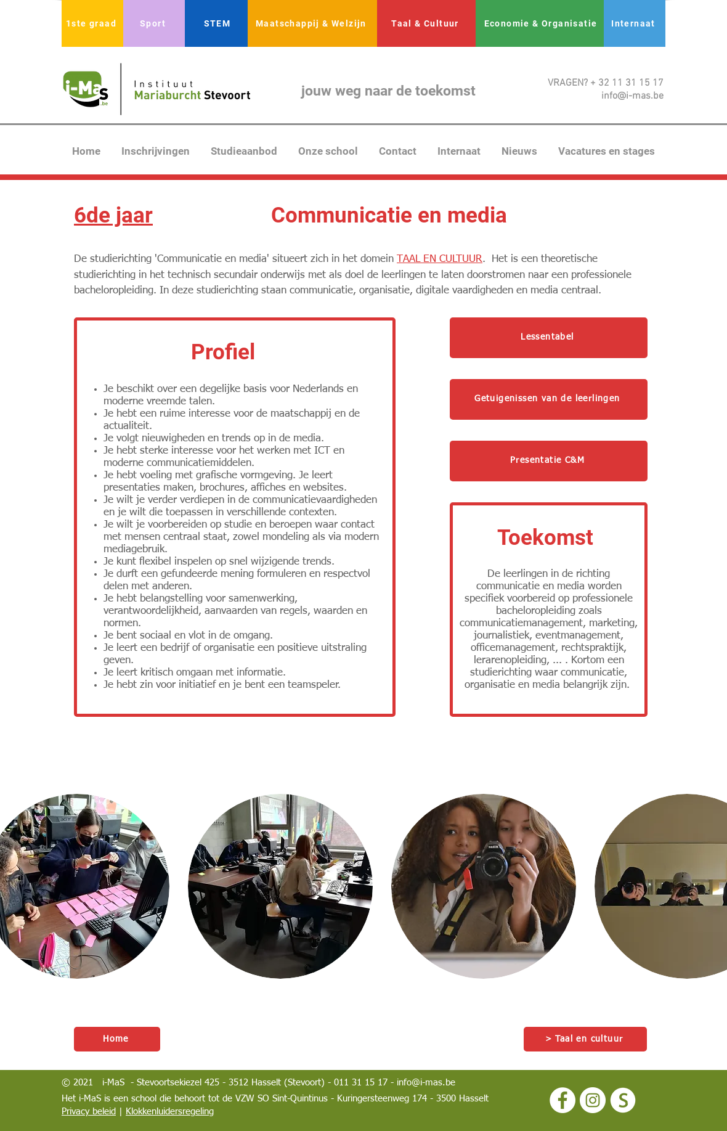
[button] (280, 886)
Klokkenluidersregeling (170, 1111)
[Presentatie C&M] (549, 461)
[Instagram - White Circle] (593, 1100)
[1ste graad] (92, 23)
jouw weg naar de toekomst (388, 91)
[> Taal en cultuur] (585, 1039)
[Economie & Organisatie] (542, 23)
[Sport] (154, 23)
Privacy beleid (89, 1111)
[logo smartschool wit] (623, 1100)
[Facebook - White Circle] (562, 1100)
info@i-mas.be (426, 1082)
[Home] (117, 1039)
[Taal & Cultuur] (426, 23)
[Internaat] (634, 23)
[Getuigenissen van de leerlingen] (549, 399)
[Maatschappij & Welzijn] (312, 23)
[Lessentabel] (549, 337)
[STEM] (218, 23)
